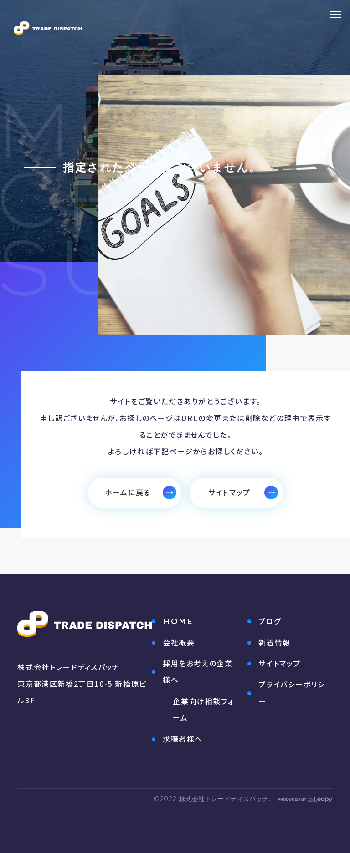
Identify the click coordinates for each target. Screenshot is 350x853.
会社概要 (179, 643)
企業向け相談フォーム (203, 710)
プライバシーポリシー (288, 693)
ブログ (269, 621)
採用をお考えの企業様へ (197, 672)
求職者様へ (183, 739)
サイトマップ (279, 663)
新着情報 (274, 642)
